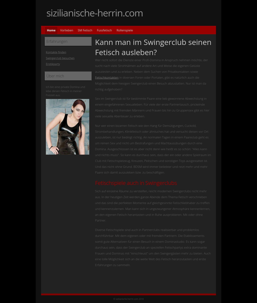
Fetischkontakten (107, 77)
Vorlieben (66, 30)
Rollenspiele (125, 30)
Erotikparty (53, 64)
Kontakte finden (56, 52)
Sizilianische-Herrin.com (94, 12)
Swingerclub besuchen (60, 58)
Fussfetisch (104, 30)
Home (51, 30)
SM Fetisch (85, 30)
